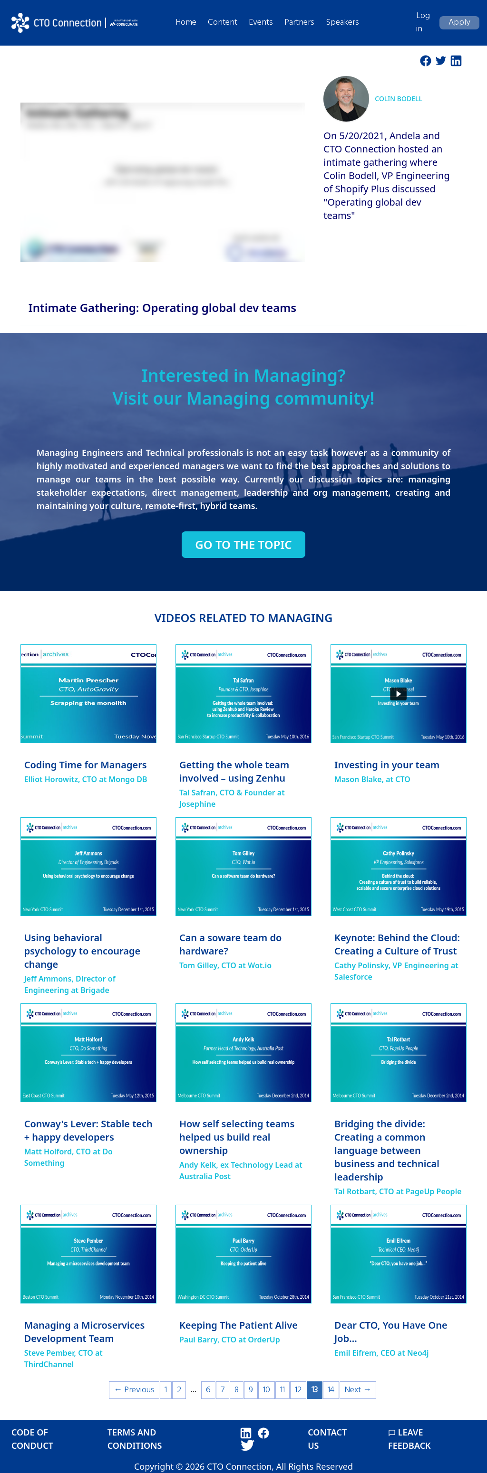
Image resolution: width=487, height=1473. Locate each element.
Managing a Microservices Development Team (84, 1332)
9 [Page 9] (251, 1390)
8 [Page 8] (236, 1390)
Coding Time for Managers (85, 764)
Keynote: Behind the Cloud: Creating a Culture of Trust (397, 944)
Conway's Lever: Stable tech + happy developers (88, 1130)
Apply (459, 22)
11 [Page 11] (282, 1390)
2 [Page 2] (179, 1390)
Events (261, 22)
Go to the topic (243, 544)
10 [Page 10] (266, 1390)
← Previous (134, 1390)
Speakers (342, 22)
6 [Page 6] (208, 1390)
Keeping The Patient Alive (238, 1325)
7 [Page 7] (222, 1390)
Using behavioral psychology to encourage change (82, 951)
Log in (423, 22)
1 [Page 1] (166, 1390)
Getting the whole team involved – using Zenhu (234, 771)
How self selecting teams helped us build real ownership (237, 1137)
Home (185, 22)
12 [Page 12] (298, 1390)
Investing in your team (386, 764)
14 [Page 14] (331, 1390)
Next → (357, 1390)
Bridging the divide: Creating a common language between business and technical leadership (386, 1150)
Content (222, 22)
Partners (299, 22)
